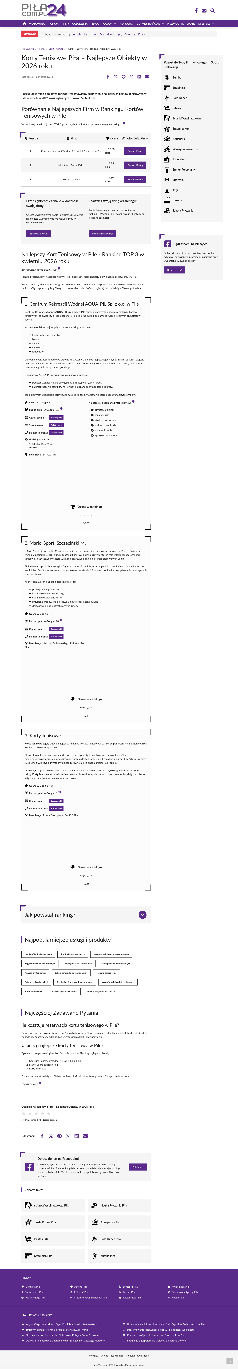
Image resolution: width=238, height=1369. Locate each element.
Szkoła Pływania (183, 210)
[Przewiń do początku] (229, 1361)
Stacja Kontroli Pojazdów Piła (90, 1297)
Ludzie (191, 23)
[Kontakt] (204, 11)
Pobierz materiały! (102, 233)
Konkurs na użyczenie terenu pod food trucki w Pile (155, 1335)
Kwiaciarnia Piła (181, 1286)
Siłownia (178, 180)
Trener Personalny (184, 169)
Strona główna (28, 48)
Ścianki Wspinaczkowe (187, 118)
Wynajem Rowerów (185, 149)
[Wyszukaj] (213, 10)
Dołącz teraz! (174, 269)
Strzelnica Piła (43, 1256)
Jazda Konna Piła (45, 1222)
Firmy (65, 23)
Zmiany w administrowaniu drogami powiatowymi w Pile (57, 1329)
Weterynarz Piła (34, 1292)
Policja (53, 23)
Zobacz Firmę (135, 150)
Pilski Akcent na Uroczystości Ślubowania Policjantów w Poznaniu (62, 1335)
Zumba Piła (108, 1256)
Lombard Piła (130, 1286)
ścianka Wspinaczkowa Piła (51, 1205)
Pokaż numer (56, 432)
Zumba (177, 77)
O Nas (104, 1355)
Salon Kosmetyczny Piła (185, 1292)
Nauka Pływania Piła (114, 1205)
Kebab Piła (178, 1297)
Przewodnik (175, 23)
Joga (175, 190)
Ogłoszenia (79, 23)
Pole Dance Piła (111, 1239)
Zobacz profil (56, 417)
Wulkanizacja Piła (35, 1297)
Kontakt (93, 1355)
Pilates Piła (41, 1239)
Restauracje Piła (132, 1297)
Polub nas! (138, 1166)
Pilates (177, 108)
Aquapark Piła (110, 1222)
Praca (95, 23)
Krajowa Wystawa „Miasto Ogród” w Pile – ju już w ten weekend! (62, 1324)
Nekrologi (126, 23)
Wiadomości (37, 23)
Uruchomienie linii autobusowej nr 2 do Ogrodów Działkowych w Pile (165, 1324)
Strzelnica (179, 87)
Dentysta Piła (32, 1286)
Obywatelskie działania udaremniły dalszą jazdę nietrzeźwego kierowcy (65, 1340)
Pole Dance (180, 98)
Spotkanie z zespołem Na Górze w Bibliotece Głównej (157, 1340)
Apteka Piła (80, 1286)
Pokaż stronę (56, 425)
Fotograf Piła (81, 1292)
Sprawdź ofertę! (39, 233)
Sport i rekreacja (57, 48)
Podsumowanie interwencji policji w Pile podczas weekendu (160, 1329)
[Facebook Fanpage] (195, 11)
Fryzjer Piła (129, 1292)
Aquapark (179, 139)
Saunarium (179, 159)
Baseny (177, 200)
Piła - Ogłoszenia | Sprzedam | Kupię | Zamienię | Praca (111, 34)
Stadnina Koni (181, 128)
